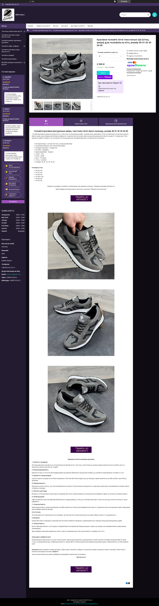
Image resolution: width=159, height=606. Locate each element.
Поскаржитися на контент (73, 604)
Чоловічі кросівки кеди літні (42, 30)
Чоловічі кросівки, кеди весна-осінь (10, 36)
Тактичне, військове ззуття (12, 31)
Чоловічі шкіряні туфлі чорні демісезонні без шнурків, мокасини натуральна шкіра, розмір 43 (13, 129)
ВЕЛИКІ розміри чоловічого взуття (12, 63)
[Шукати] (148, 14)
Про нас (55, 26)
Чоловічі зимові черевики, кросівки (11, 41)
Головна (30, 26)
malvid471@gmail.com (13, 274)
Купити (103, 73)
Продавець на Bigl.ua (79, 602)
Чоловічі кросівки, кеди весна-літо (10, 50)
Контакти (64, 26)
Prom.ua (89, 600)
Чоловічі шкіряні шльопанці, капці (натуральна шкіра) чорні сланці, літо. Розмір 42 (13, 156)
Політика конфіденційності (90, 604)
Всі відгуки (13, 201)
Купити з (104, 77)
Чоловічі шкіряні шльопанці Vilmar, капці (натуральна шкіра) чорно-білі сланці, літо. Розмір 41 (13, 97)
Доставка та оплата (78, 26)
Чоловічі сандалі (8, 55)
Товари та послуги (42, 26)
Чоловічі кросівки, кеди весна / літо (65, 30)
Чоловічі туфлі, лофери (10, 46)
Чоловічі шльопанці (9, 59)
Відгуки (90, 26)
